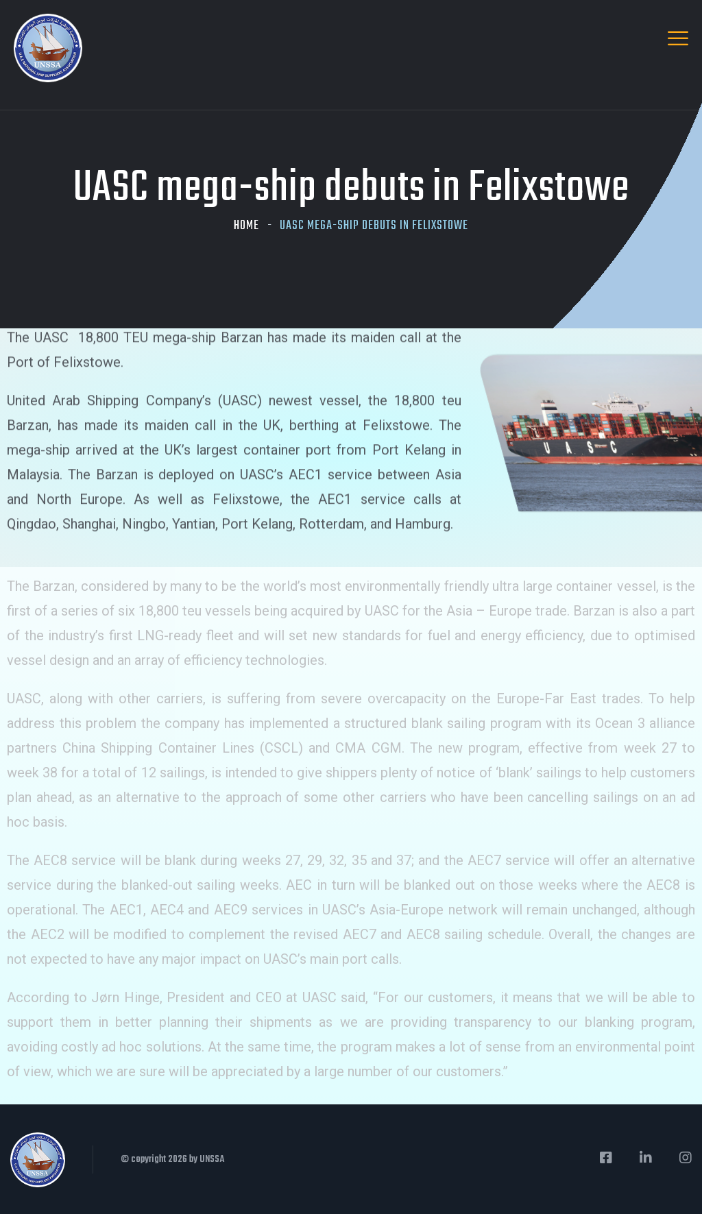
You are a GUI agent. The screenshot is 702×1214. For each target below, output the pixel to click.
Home (246, 226)
